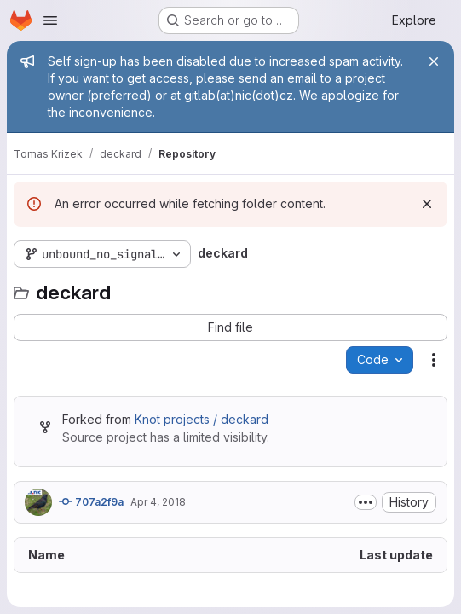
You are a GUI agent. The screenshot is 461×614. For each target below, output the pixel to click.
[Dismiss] (427, 204)
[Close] (434, 61)
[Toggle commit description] (365, 502)
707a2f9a (91, 501)
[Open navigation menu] (50, 20)
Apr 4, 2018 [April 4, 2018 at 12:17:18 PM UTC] (158, 501)
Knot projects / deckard (201, 419)
